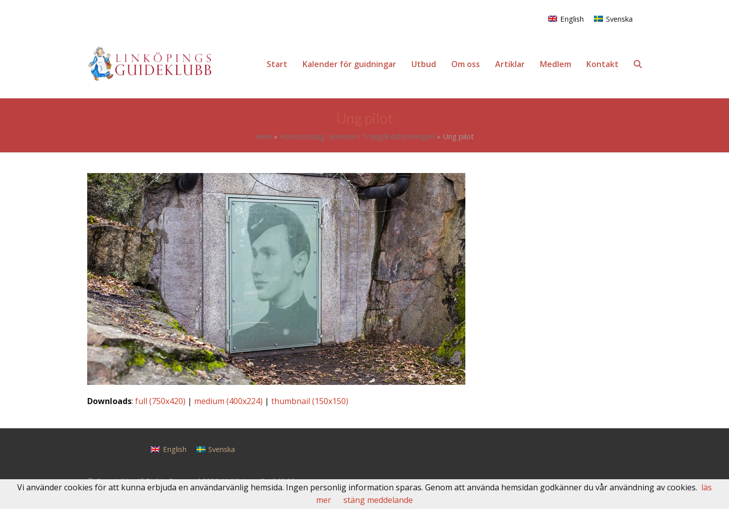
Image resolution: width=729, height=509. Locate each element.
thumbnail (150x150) (309, 401)
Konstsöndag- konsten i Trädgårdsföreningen (357, 136)
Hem (264, 136)
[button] (637, 64)
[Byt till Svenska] (613, 18)
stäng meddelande (378, 499)
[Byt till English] (566, 18)
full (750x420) (160, 401)
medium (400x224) (228, 401)
